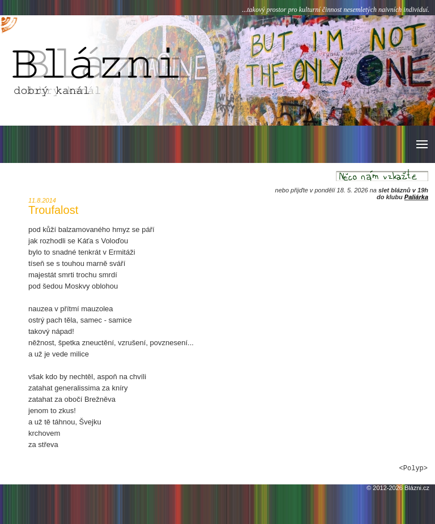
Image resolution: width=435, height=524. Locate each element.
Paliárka (416, 197)
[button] (421, 144)
